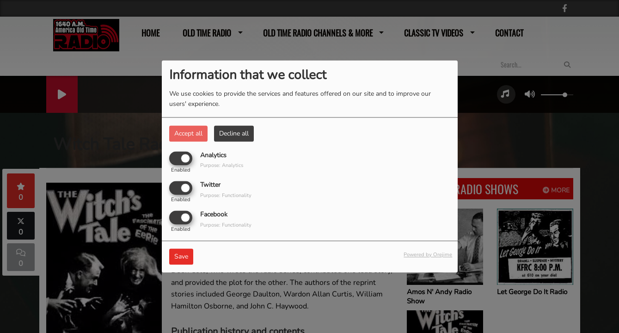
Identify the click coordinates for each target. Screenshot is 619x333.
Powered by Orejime (428, 255)
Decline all (234, 133)
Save (181, 257)
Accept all (188, 133)
